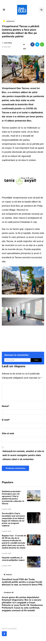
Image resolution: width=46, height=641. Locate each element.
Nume (5, 406)
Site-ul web (8, 433)
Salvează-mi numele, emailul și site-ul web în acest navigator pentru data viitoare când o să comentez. (23, 455)
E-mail (6, 419)
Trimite (36, 360)
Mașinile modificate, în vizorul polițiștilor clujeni (13, 558)
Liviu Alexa (8, 43)
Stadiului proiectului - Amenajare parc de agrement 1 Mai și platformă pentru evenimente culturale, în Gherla (13, 497)
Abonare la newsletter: (16, 355)
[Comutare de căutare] (41, 9)
